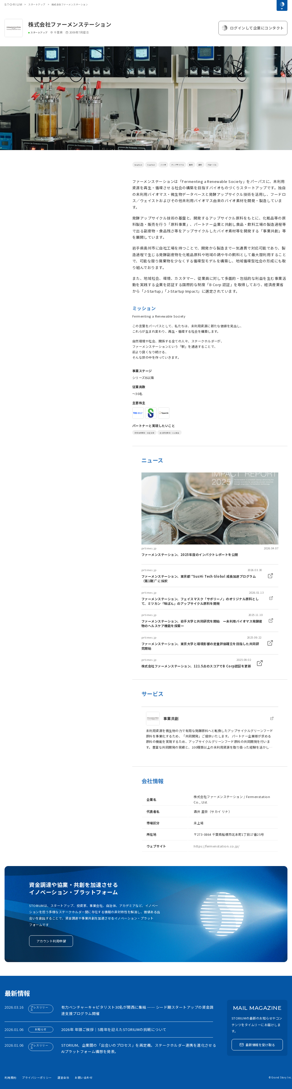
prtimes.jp (149, 548)
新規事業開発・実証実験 (151, 432)
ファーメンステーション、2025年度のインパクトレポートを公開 (189, 554)
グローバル (242, 164)
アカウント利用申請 (51, 941)
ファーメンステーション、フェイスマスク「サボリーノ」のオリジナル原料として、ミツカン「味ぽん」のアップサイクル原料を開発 (200, 601)
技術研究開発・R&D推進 (189, 432)
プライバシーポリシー (37, 1078)
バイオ (175, 164)
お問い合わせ (84, 1078)
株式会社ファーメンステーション (69, 24)
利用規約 (11, 1078)
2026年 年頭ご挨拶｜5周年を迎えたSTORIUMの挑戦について (114, 1029)
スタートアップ (36, 4)
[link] (209, 514)
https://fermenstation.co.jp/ (216, 846)
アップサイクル (195, 164)
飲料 (215, 164)
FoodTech (159, 164)
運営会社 (63, 1078)
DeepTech (141, 164)
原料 (226, 164)
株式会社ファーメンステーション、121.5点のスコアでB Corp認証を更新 (196, 666)
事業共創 (171, 718)
